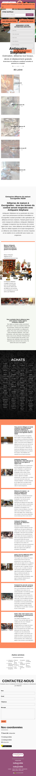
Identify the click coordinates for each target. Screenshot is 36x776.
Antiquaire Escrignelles (10, 661)
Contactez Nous (26, 21)
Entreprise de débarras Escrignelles (27, 665)
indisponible (7, 737)
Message (3, 707)
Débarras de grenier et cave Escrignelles (15, 663)
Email (2, 696)
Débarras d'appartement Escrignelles (10, 664)
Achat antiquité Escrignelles (21, 663)
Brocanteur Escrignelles (10, 668)
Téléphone (4, 701)
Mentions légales (18, 770)
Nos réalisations (9, 21)
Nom (2, 690)
